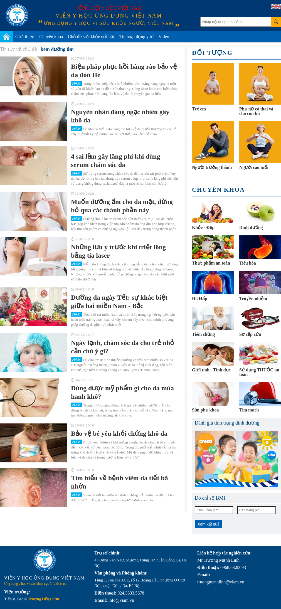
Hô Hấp (199, 298)
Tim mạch (249, 410)
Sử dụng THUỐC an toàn (259, 372)
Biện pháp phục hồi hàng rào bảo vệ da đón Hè (124, 70)
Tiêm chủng (203, 334)
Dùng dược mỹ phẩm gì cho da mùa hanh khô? (122, 392)
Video (164, 36)
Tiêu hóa (247, 263)
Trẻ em (199, 109)
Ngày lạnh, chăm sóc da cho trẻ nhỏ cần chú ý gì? (122, 347)
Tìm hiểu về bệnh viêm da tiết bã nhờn (119, 482)
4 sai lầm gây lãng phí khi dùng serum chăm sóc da (115, 160)
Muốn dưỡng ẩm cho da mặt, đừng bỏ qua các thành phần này (122, 206)
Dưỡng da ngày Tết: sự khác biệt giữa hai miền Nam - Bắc (119, 301)
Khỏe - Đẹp (203, 227)
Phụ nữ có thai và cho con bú (256, 111)
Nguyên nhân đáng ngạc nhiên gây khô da (120, 116)
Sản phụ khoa (205, 410)
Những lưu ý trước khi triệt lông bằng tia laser (118, 251)
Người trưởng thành (212, 167)
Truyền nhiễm (253, 298)
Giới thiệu (24, 36)
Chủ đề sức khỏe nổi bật (91, 36)
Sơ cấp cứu (250, 334)
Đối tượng (212, 52)
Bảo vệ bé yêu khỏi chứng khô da (119, 433)
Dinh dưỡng (251, 227)
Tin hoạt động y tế (136, 36)
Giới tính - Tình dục (211, 370)
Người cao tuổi (253, 167)
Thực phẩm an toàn (211, 263)
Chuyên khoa (51, 36)
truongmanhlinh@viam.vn (220, 582)
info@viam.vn (121, 600)
